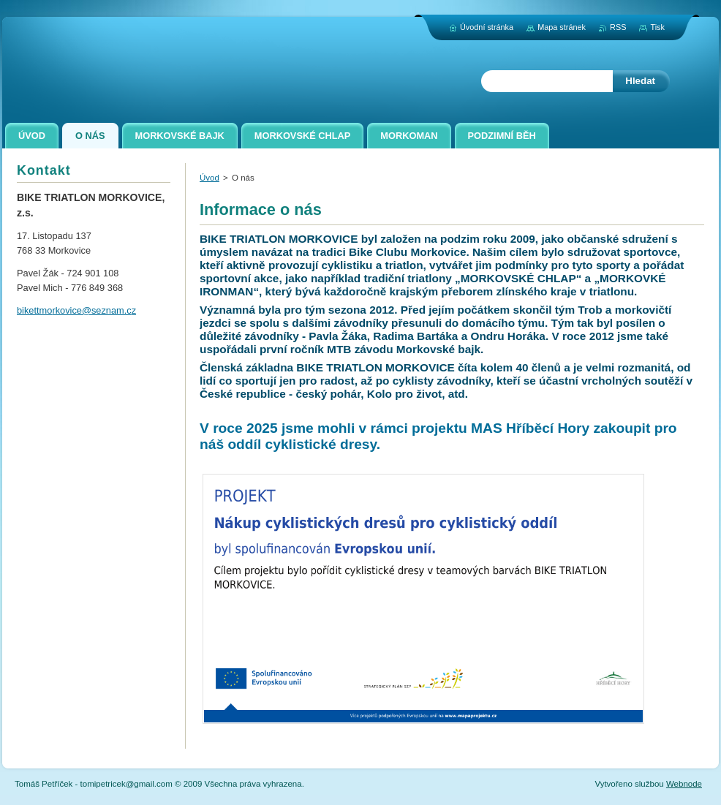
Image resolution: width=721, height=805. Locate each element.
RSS (618, 27)
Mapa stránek (561, 27)
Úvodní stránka (486, 27)
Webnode (684, 783)
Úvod (209, 177)
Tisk (657, 27)
